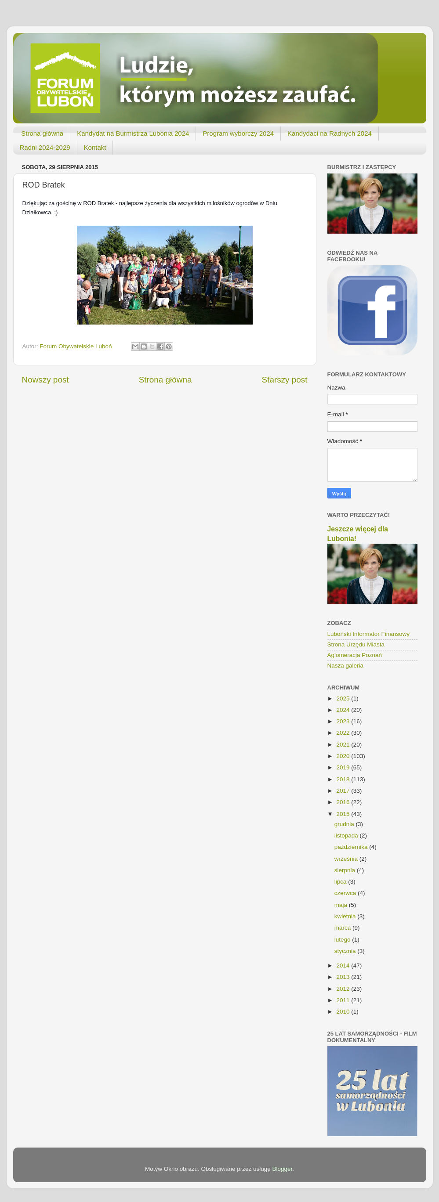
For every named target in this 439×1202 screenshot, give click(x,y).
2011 (343, 1000)
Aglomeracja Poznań (354, 655)
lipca (341, 881)
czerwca (346, 893)
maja (341, 905)
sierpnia (345, 870)
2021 (343, 744)
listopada (347, 835)
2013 (343, 977)
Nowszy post (45, 379)
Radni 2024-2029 (45, 147)
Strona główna (42, 133)
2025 (343, 698)
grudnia (345, 824)
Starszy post (285, 379)
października (352, 847)
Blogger (282, 1169)
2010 (343, 1011)
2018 (343, 779)
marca (343, 927)
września (346, 858)
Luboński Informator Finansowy (368, 634)
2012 (343, 988)
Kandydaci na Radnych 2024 (329, 133)
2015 (343, 814)
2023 (343, 721)
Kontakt (95, 147)
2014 (343, 965)
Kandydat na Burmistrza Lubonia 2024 (133, 133)
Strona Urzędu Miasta (356, 644)
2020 (343, 756)
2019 (343, 767)
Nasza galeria (345, 665)
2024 (343, 710)
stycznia (346, 951)
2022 (343, 732)
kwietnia (346, 916)
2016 (343, 802)
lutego (343, 939)
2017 (343, 790)
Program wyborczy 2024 (238, 133)
